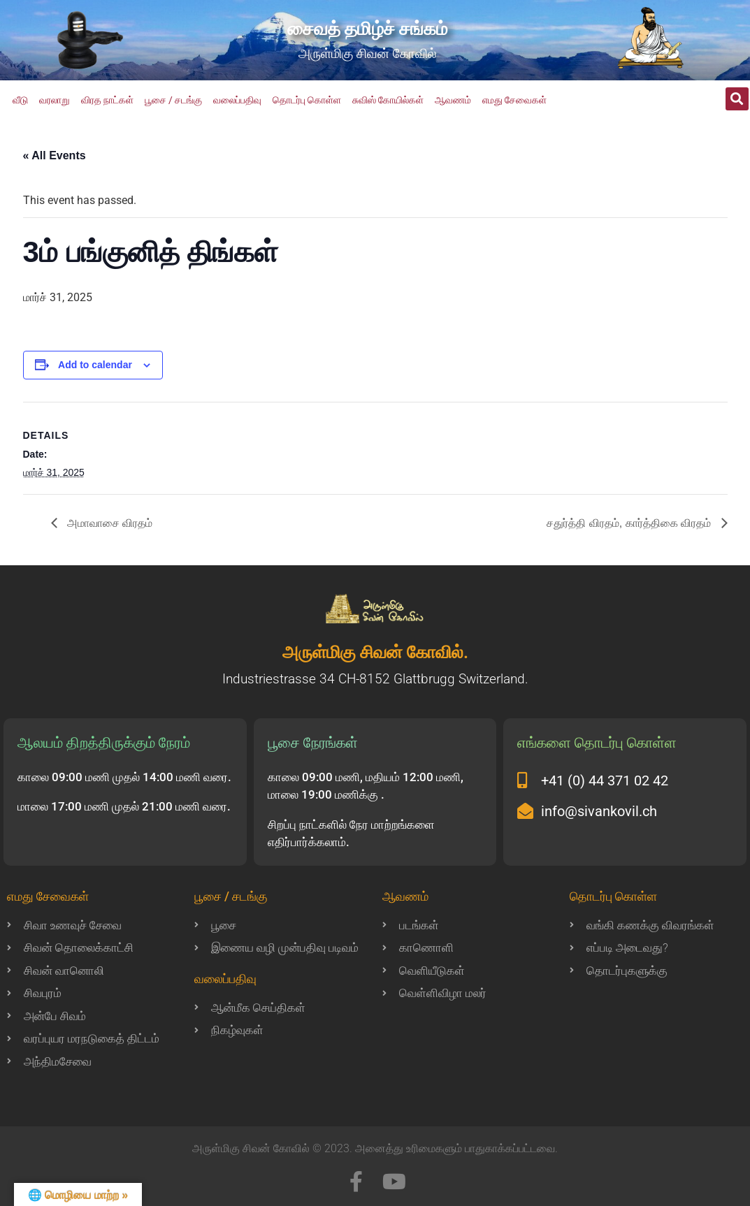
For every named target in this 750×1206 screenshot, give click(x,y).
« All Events (54, 155)
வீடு (20, 100)
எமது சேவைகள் (514, 100)
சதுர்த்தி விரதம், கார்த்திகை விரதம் (630, 523)
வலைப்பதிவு (237, 100)
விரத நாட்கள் (107, 100)
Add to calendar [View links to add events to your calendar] (95, 364)
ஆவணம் (453, 100)
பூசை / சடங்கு (173, 100)
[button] (737, 98)
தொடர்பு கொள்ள (307, 100)
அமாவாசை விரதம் (108, 523)
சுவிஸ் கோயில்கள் (388, 100)
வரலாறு (54, 100)
